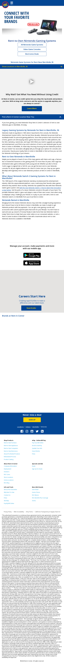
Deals (33, 466)
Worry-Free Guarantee (10, 489)
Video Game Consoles (32, 49)
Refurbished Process (10, 457)
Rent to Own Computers (11, 448)
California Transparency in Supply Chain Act (47, 512)
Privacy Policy (8, 512)
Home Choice (36, 492)
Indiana (28, 427)
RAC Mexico (35, 495)
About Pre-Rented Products (12, 454)
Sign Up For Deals (37, 469)
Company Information (10, 466)
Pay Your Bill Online (37, 443)
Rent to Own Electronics (11, 451)
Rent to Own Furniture (10, 443)
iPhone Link (32, 263)
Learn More (32, 108)
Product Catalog (8, 459)
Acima (34, 501)
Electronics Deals (32, 54)
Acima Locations (8, 480)
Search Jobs (31, 308)
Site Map (6, 501)
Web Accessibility (19, 512)
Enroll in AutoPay (37, 445)
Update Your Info (37, 448)
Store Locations (8, 477)
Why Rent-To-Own (9, 492)
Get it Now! (35, 489)
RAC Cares (7, 474)
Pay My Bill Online (9, 503)
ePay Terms (29, 512)
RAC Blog (6, 483)
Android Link (32, 256)
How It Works (36, 451)
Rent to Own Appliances (11, 445)
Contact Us (7, 495)
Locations (20, 427)
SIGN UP (32, 420)
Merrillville (35, 427)
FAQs (33, 454)
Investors (6, 472)
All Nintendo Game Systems (32, 45)
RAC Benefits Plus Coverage (40, 498)
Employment (7, 469)
